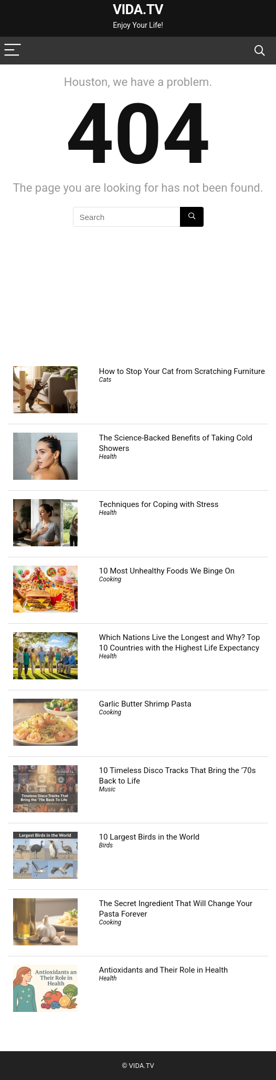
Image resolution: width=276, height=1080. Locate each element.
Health (108, 456)
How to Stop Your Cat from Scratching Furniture (182, 371)
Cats (105, 379)
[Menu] (12, 50)
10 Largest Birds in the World (149, 837)
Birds (106, 845)
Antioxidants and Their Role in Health (163, 970)
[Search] (259, 50)
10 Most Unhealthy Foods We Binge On (167, 571)
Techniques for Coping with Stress (159, 504)
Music (107, 789)
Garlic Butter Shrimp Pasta (145, 704)
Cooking (110, 579)
